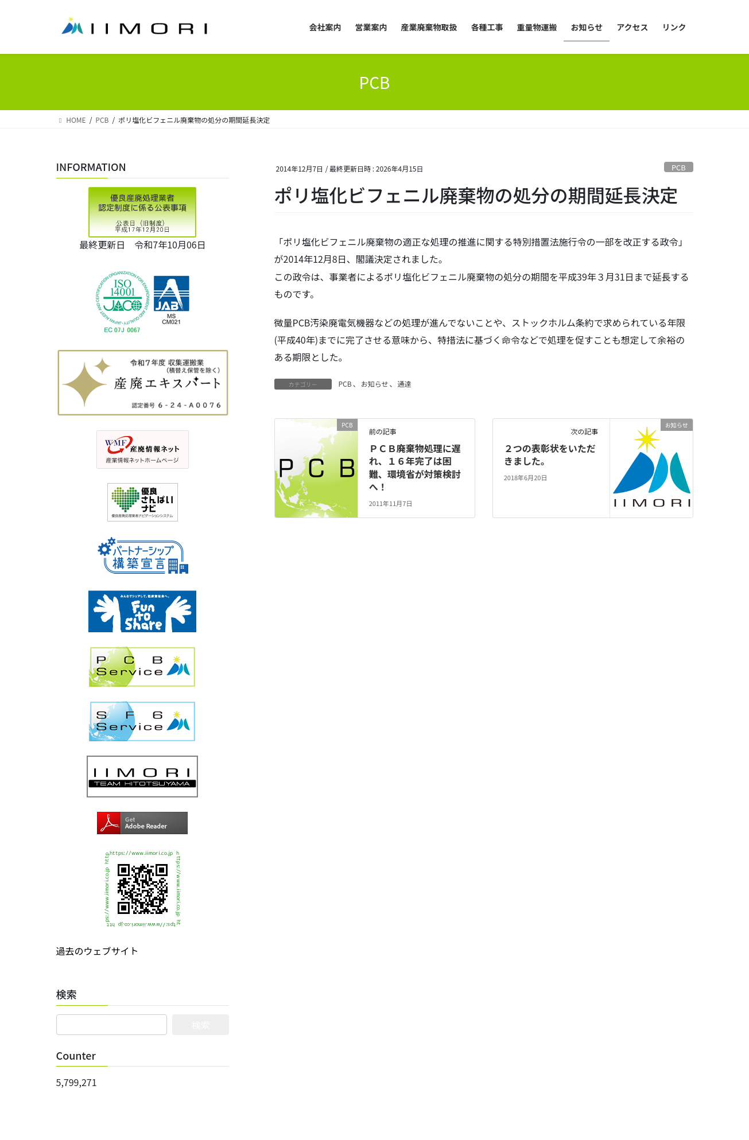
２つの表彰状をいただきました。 (550, 454)
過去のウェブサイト (97, 951)
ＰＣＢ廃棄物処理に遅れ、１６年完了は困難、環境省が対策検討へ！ (415, 467)
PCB (679, 167)
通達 (404, 383)
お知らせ (375, 383)
